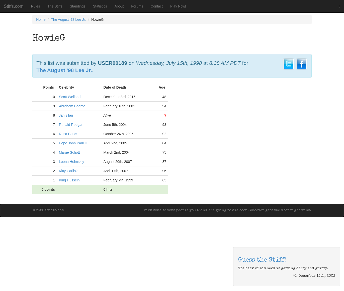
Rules (35, 6)
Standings (77, 6)
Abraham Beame (72, 106)
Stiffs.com (14, 6)
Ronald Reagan (71, 125)
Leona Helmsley (71, 162)
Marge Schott (69, 152)
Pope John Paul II (73, 143)
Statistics (100, 6)
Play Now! (178, 6)
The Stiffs (55, 6)
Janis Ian (66, 115)
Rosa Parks (68, 134)
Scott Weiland (69, 97)
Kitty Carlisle (68, 171)
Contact (157, 6)
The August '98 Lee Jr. (68, 20)
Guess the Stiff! (262, 260)
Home (40, 20)
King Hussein (69, 180)
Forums (137, 6)
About (119, 6)
